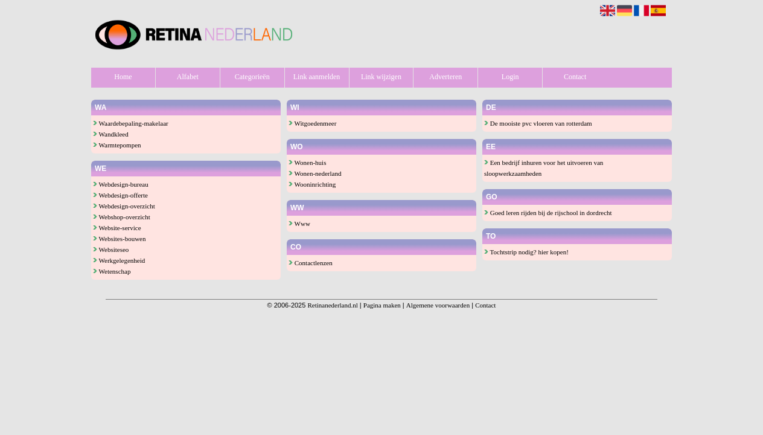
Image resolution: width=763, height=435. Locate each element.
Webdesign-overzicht (124, 206)
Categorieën (252, 76)
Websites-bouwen (119, 238)
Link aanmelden (316, 76)
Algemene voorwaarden (438, 305)
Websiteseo (111, 249)
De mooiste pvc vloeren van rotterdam (538, 123)
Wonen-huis (307, 162)
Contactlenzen (311, 262)
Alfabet (188, 76)
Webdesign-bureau (120, 184)
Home (123, 76)
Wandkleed (111, 134)
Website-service (117, 227)
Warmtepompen (117, 145)
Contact (575, 76)
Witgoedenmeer (312, 123)
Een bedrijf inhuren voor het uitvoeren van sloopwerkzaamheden (543, 168)
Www (299, 223)
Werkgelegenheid (119, 260)
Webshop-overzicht (121, 217)
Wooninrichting (312, 184)
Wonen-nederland (315, 173)
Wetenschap (111, 271)
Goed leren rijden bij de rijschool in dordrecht (548, 212)
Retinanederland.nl (332, 305)
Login (510, 76)
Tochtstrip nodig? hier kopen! (526, 252)
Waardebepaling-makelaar (130, 123)
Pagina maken (382, 305)
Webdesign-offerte (120, 195)
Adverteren (445, 76)
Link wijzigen (381, 76)
